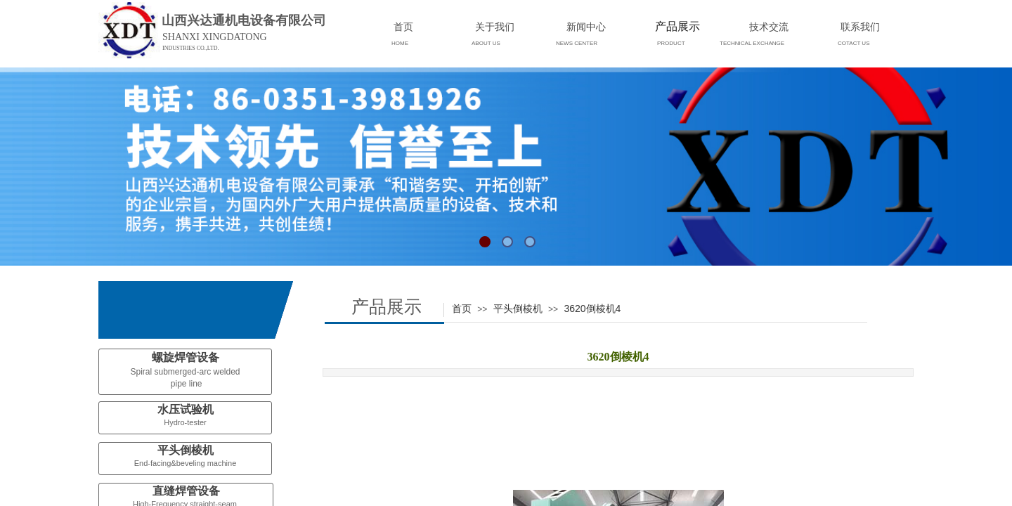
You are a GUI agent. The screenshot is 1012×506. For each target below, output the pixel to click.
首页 (462, 308)
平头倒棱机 (518, 308)
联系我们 (860, 26)
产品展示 (677, 26)
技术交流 (769, 26)
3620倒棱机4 (592, 308)
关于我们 (494, 26)
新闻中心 (586, 26)
